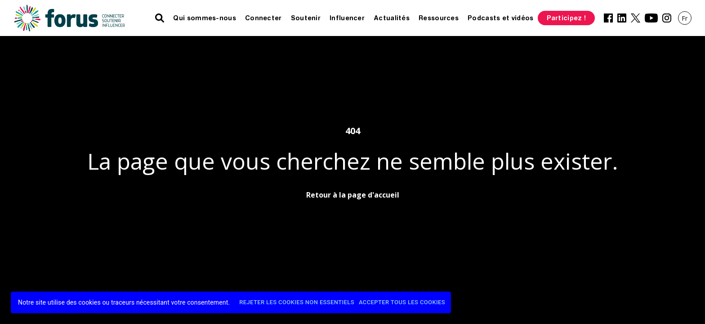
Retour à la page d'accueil (352, 195)
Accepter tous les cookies (402, 303)
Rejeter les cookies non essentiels (297, 303)
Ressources (439, 18)
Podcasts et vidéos (500, 18)
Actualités (392, 18)
